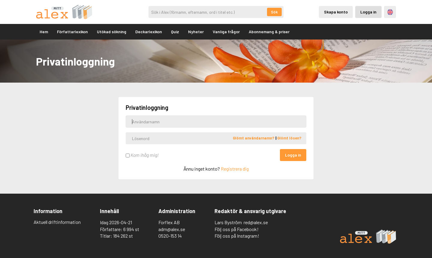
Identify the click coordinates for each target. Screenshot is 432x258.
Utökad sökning (111, 31)
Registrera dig (235, 169)
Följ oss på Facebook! (236, 229)
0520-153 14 (170, 236)
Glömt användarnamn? (254, 138)
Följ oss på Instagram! (236, 236)
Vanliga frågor (226, 31)
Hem (44, 31)
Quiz (175, 31)
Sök (274, 12)
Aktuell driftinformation (57, 222)
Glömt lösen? (289, 138)
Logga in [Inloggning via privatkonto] (368, 11)
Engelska (390, 12)
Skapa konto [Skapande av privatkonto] (336, 11)
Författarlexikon (72, 31)
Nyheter (196, 31)
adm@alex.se (171, 229)
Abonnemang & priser (269, 31)
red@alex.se (256, 222)
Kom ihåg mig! (142, 155)
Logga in (293, 154)
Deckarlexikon (148, 31)
